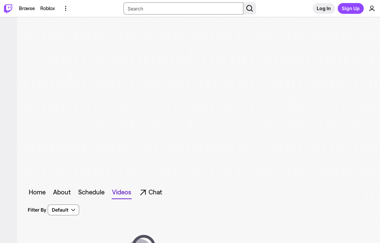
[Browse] (27, 8)
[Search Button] (249, 8)
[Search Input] (183, 8)
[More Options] (65, 8)
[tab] (38, 192)
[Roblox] (47, 8)
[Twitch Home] (8, 8)
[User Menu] (371, 8)
